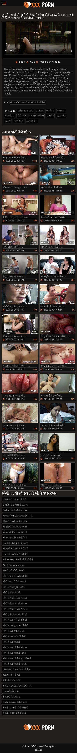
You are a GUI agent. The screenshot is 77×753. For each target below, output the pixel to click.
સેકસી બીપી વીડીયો (32, 746)
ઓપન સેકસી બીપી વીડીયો (15, 537)
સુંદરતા (8, 120)
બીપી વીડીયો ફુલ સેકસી (13, 587)
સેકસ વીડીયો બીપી (11, 696)
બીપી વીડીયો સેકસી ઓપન (15, 603)
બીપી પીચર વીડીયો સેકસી (14, 581)
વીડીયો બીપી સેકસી (11, 674)
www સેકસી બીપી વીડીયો (14, 499)
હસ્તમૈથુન (18, 120)
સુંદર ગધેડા (61, 115)
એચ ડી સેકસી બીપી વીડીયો (15, 521)
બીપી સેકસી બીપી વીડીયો (14, 636)
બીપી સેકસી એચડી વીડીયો (15, 620)
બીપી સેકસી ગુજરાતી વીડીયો (15, 625)
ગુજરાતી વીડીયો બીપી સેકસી (15, 548)
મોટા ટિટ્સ (9, 115)
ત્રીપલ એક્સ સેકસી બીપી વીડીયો (18, 559)
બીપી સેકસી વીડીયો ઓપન (15, 647)
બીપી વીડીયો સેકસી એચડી (15, 598)
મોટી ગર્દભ (21, 115)
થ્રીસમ (39, 110)
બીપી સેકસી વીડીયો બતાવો (15, 664)
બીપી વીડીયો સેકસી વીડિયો (15, 614)
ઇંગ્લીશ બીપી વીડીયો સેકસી (15, 504)
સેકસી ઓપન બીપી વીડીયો (15, 702)
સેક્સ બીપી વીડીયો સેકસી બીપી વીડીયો (27, 102)
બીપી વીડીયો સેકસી (11, 592)
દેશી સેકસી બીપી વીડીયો (14, 565)
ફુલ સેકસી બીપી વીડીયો (13, 570)
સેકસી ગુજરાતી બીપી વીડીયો (15, 707)
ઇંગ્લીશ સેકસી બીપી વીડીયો (15, 510)
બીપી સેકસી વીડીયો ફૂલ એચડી (17, 658)
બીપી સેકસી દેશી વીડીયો (14, 631)
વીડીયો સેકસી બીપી (11, 680)
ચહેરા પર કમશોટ (25, 110)
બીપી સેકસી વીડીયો (11, 642)
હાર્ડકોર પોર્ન (31, 121)
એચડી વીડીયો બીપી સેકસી (15, 526)
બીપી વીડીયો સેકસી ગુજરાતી (15, 609)
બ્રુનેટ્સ (50, 110)
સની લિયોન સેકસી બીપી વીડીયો (17, 685)
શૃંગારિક (50, 115)
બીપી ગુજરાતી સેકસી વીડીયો (15, 576)
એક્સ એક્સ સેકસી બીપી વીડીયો (18, 515)
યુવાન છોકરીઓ (36, 115)
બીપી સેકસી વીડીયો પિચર (14, 653)
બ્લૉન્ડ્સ (61, 110)
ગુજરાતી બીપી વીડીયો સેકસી (15, 543)
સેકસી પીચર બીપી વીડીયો (14, 713)
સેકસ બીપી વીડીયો (11, 691)
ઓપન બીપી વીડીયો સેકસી (15, 532)
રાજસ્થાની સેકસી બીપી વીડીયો (16, 669)
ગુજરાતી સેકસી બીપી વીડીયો (15, 554)
